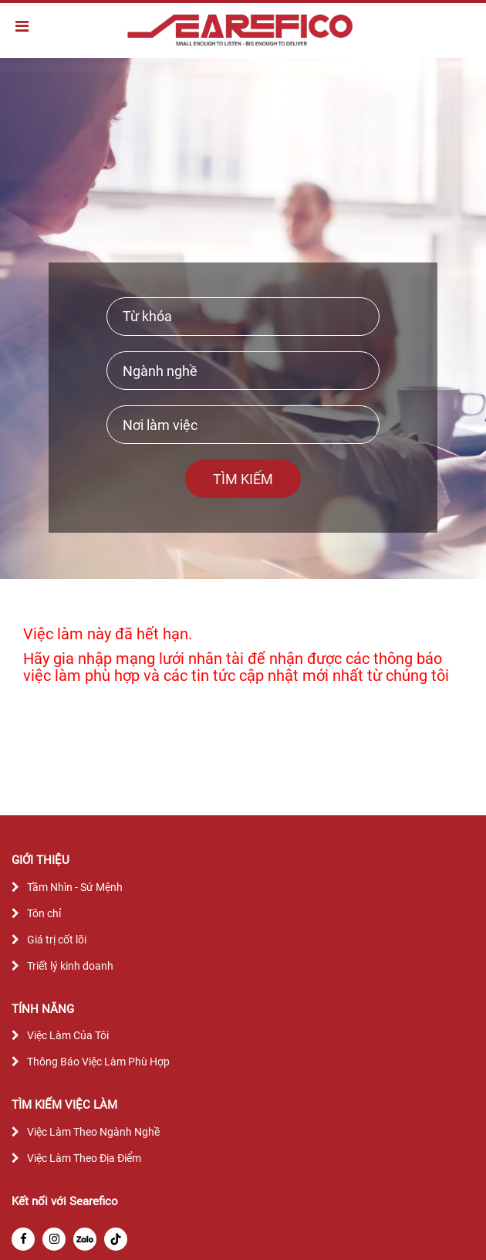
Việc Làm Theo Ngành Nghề (93, 1132)
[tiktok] (115, 1239)
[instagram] (54, 1239)
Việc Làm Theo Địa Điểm (84, 1158)
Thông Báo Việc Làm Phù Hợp (98, 1061)
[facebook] (23, 1239)
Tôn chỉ (44, 913)
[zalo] (84, 1239)
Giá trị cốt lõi (56, 939)
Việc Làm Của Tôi (68, 1035)
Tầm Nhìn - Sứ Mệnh (75, 887)
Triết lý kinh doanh (70, 966)
